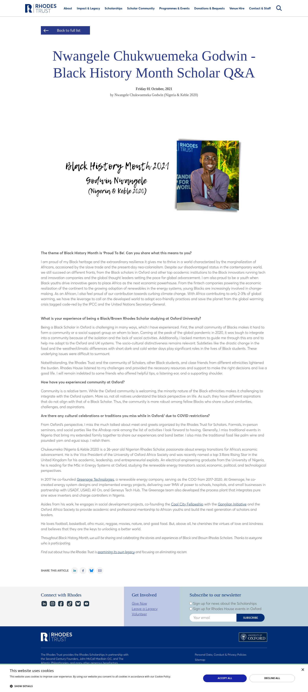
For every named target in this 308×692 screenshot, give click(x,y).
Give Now (139, 603)
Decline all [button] (272, 678)
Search (279, 8)
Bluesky (78, 604)
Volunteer (139, 614)
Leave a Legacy (145, 608)
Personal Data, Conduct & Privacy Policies (220, 654)
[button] (103, 686)
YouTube (86, 604)
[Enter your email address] (213, 618)
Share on (74, 570)
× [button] (302, 669)
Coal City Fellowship (187, 504)
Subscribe (250, 617)
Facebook (61, 604)
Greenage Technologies (95, 479)
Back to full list (69, 30)
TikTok (69, 604)
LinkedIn (44, 604)
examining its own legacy (116, 552)
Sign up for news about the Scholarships (223, 603)
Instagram (52, 604)
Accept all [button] (225, 678)
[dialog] (154, 678)
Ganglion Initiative (232, 504)
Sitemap (200, 660)
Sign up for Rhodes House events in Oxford (225, 609)
